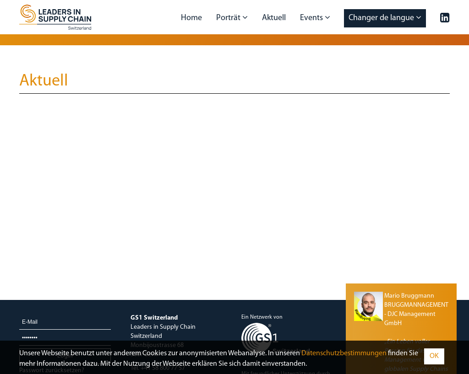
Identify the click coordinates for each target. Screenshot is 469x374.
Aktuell (274, 18)
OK (434, 356)
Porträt (232, 17)
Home (191, 18)
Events (315, 17)
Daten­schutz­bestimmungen (344, 353)
